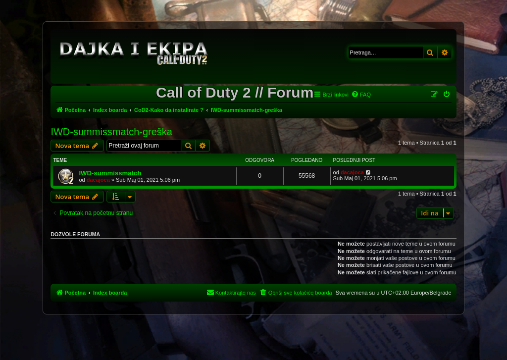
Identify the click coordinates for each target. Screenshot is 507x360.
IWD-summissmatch (110, 173)
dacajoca (98, 180)
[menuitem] (361, 95)
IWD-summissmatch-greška (111, 131)
